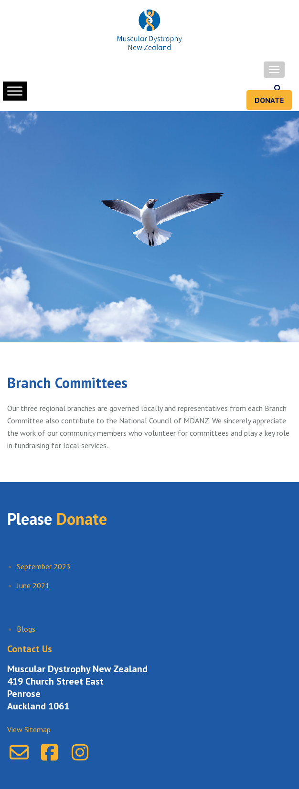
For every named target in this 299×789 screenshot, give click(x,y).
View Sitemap (29, 729)
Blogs (26, 629)
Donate (269, 100)
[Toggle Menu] (14, 90)
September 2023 (44, 566)
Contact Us (29, 649)
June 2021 (33, 585)
